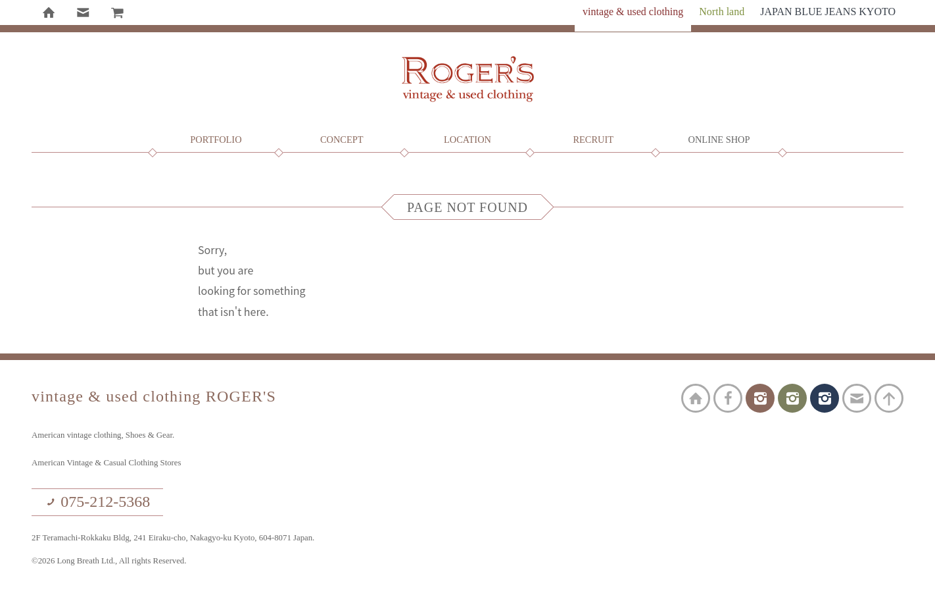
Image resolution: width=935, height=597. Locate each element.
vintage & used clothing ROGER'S (467, 78)
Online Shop (719, 139)
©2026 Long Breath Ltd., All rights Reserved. (109, 560)
